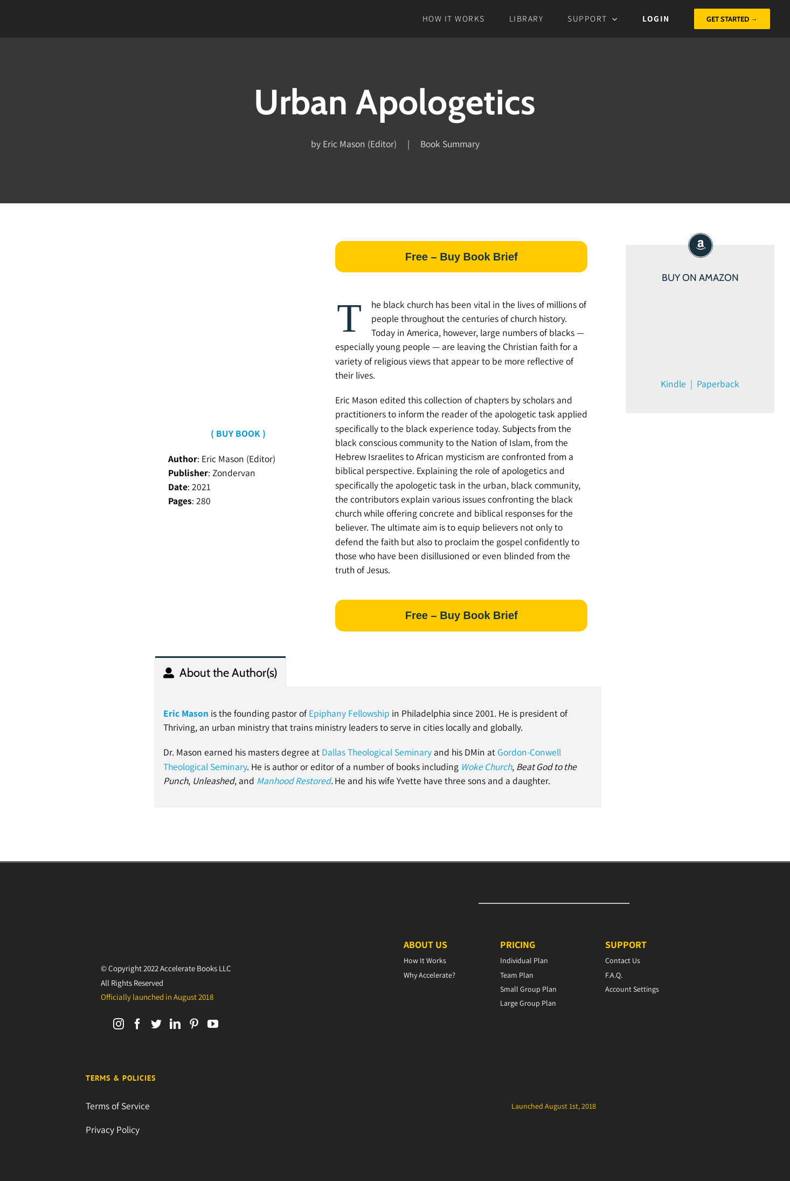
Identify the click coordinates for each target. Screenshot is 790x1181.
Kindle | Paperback (700, 383)
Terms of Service (118, 1106)
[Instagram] (118, 1024)
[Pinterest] (194, 1024)
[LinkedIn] (175, 1024)
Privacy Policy (113, 1129)
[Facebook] (137, 1024)
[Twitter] (156, 1024)
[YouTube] (212, 1024)
